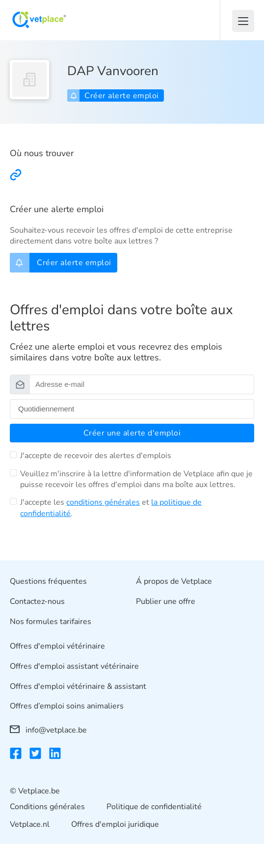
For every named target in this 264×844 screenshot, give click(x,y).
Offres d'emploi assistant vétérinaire (74, 666)
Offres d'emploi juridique (115, 824)
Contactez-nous (37, 601)
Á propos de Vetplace (174, 581)
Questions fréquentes (48, 581)
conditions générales (103, 502)
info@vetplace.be (48, 730)
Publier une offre (165, 601)
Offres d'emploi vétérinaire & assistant (78, 686)
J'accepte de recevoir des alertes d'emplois (95, 455)
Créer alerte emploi (114, 95)
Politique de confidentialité (154, 806)
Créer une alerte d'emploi (132, 433)
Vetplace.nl (30, 824)
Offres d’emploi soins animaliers (67, 706)
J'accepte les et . (111, 507)
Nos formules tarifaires (50, 621)
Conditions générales (47, 806)
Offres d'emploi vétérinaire (57, 646)
